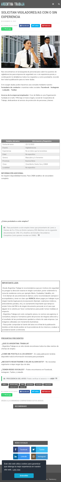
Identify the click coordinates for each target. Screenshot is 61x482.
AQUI (52, 379)
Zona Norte (47, 384)
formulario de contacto (10, 87)
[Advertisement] (30, 120)
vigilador (39, 384)
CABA (22, 384)
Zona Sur (22, 387)
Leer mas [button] (16, 470)
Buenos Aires (14, 384)
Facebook (45, 87)
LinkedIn (5, 90)
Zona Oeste (13, 387)
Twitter (14, 90)
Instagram (55, 87)
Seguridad (30, 384)
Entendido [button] (24, 476)
